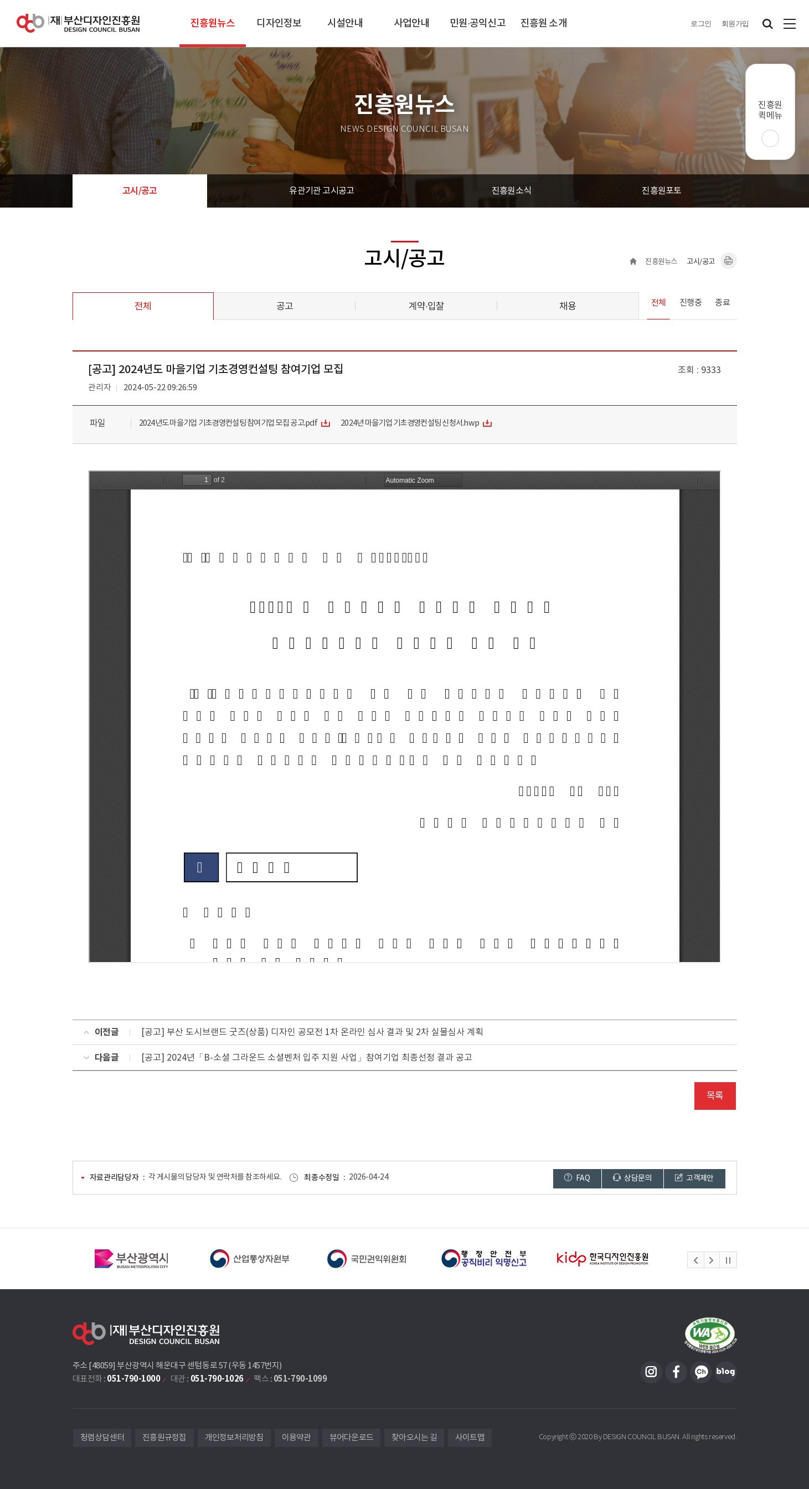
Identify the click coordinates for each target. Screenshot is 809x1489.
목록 (715, 1096)
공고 (284, 306)
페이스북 (676, 1372)
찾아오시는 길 (414, 1438)
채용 (567, 306)
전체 (143, 306)
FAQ (577, 1178)
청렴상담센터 (102, 1438)
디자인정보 (278, 23)
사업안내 (411, 23)
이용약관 (296, 1438)
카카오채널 (701, 1372)
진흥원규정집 (164, 1438)
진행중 (690, 303)
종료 (722, 303)
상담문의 (632, 1178)
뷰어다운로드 (351, 1438)
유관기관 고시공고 (321, 191)
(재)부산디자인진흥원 (78, 23)
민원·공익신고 (478, 23)
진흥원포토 (661, 191)
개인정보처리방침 (234, 1438)
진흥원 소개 (544, 23)
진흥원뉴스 (212, 23)
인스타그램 (651, 1372)
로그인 (701, 23)
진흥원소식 (511, 191)
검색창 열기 (767, 23)
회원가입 (735, 23)
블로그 (726, 1372)
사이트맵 (790, 23)
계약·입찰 (426, 306)
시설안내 (345, 23)
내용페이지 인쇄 (728, 260)
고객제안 (694, 1178)
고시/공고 (139, 191)
